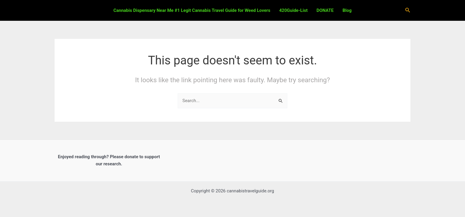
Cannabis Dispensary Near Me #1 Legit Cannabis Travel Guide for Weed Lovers (191, 10)
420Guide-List (293, 10)
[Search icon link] (407, 10)
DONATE (325, 10)
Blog (347, 10)
